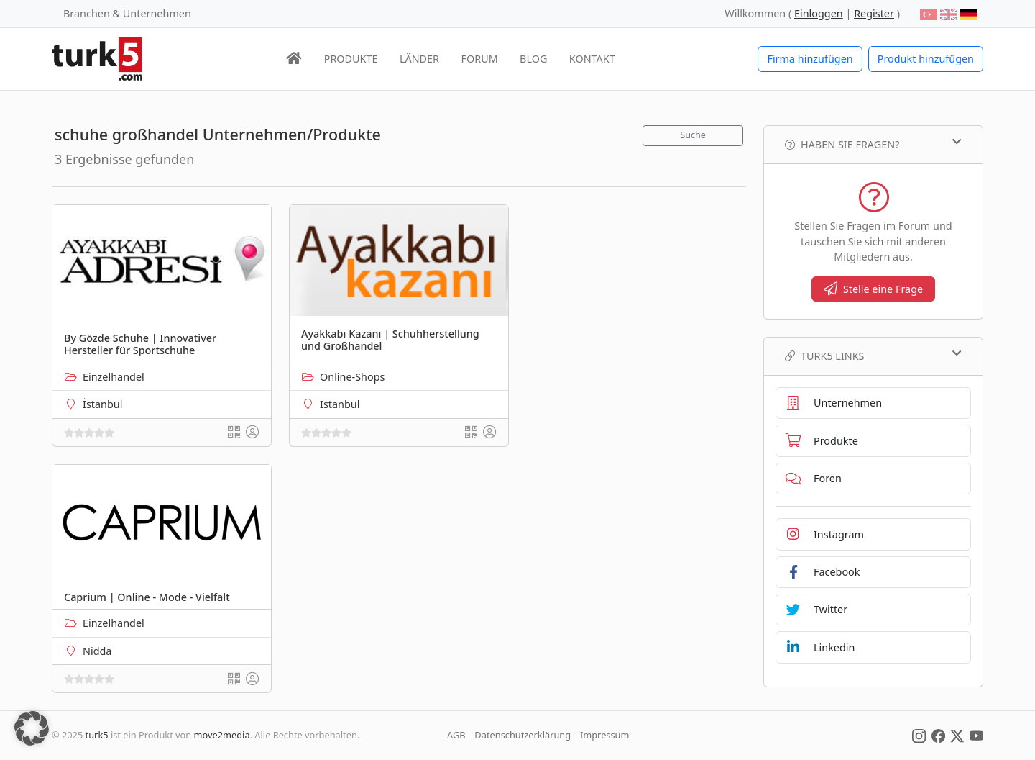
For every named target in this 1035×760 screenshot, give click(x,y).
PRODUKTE (351, 58)
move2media (222, 734)
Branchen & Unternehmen (127, 13)
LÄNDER (419, 58)
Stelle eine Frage (873, 289)
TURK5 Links (873, 355)
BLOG (533, 58)
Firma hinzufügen (809, 58)
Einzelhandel (113, 377)
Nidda (97, 651)
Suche (693, 135)
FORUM (479, 58)
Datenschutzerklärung (522, 734)
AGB (456, 734)
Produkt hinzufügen (926, 58)
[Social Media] (919, 734)
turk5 (97, 734)
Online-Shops (352, 377)
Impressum (605, 734)
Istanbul (339, 404)
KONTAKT (592, 58)
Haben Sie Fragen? (873, 144)
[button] (31, 728)
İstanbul (102, 404)
